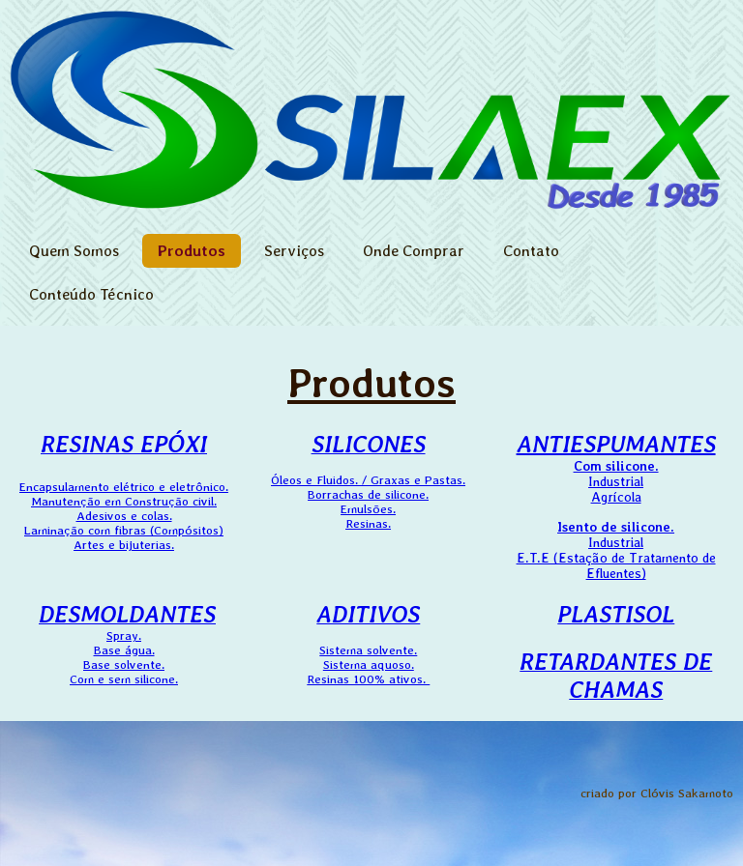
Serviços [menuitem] (294, 251)
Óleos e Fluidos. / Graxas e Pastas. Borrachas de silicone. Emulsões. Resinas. (368, 502)
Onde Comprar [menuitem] (413, 251)
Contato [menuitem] (531, 251)
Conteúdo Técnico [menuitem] (91, 294)
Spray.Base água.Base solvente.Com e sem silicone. (127, 648)
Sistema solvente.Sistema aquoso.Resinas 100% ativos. (368, 648)
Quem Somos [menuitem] (74, 251)
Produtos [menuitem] (191, 251)
